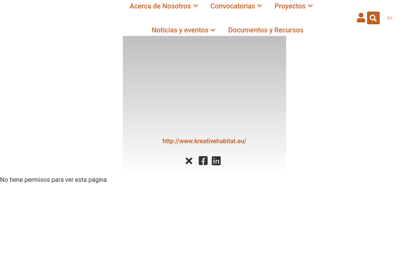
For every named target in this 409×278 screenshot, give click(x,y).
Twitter (194, 161)
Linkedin (221, 161)
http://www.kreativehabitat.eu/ (204, 141)
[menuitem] (389, 18)
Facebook (208, 161)
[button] (373, 18)
